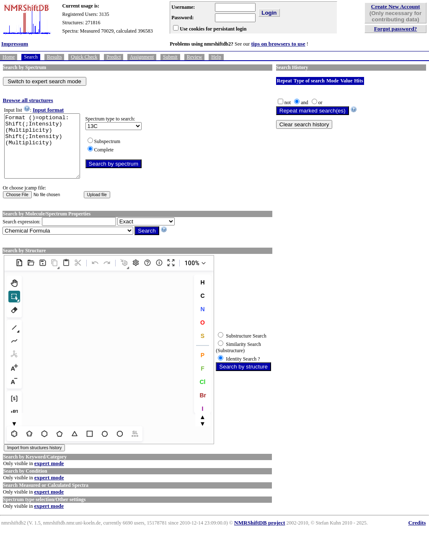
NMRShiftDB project (259, 535)
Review (194, 57)
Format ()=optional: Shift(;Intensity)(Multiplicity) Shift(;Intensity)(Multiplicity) (46, 152)
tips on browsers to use (278, 44)
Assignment (142, 57)
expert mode (49, 476)
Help (216, 57)
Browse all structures (28, 100)
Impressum (14, 44)
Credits (417, 535)
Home (9, 57)
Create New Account (395, 6)
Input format (48, 110)
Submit (170, 57)
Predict (113, 57)
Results (54, 57)
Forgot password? (395, 29)
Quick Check (84, 57)
